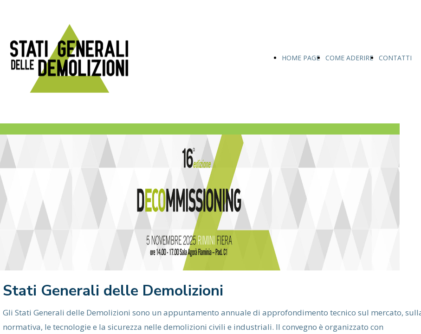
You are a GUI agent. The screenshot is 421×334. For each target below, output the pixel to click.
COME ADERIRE (349, 57)
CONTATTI (395, 57)
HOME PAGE (301, 57)
